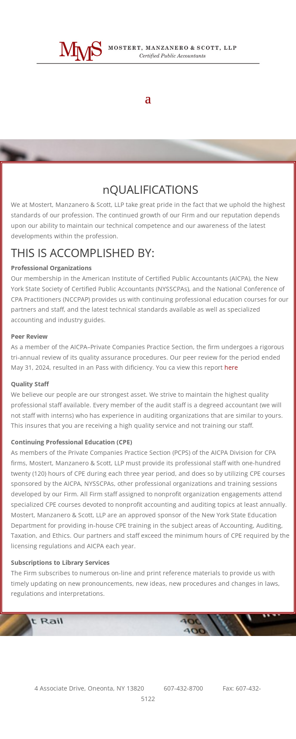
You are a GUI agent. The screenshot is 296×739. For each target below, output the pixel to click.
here (231, 367)
